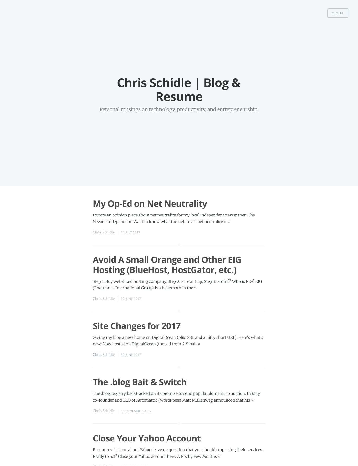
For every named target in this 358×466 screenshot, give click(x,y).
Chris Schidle (104, 232)
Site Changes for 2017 (137, 326)
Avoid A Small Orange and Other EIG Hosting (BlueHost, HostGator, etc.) (167, 264)
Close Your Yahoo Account (147, 438)
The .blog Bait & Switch (140, 382)
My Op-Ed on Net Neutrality (150, 203)
